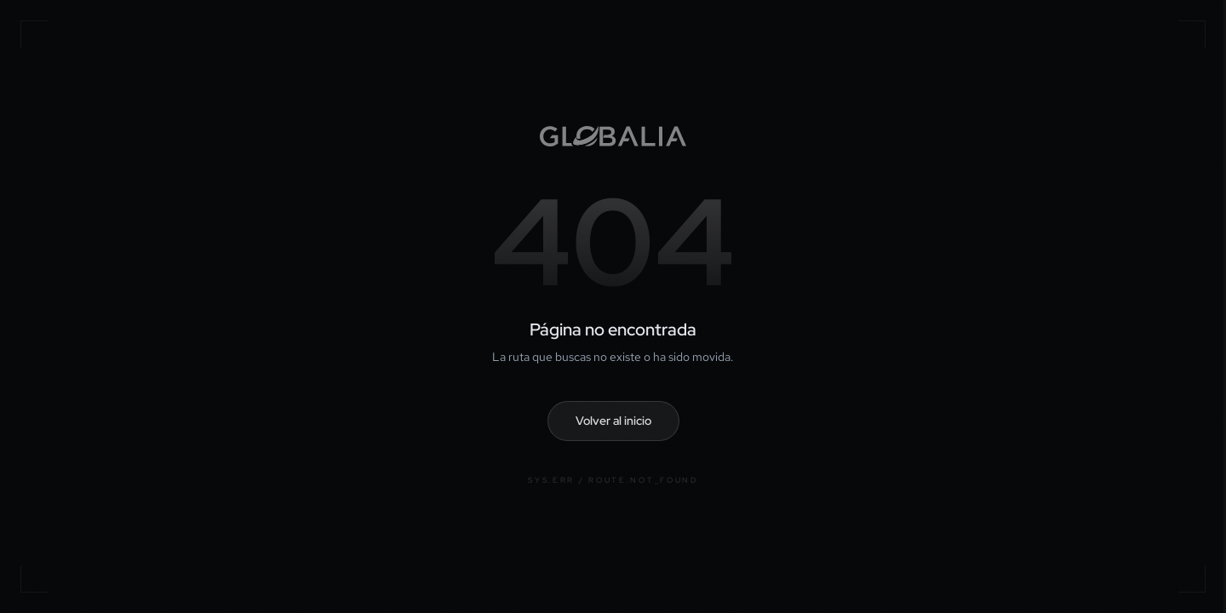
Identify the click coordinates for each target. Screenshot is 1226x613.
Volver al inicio (613, 420)
